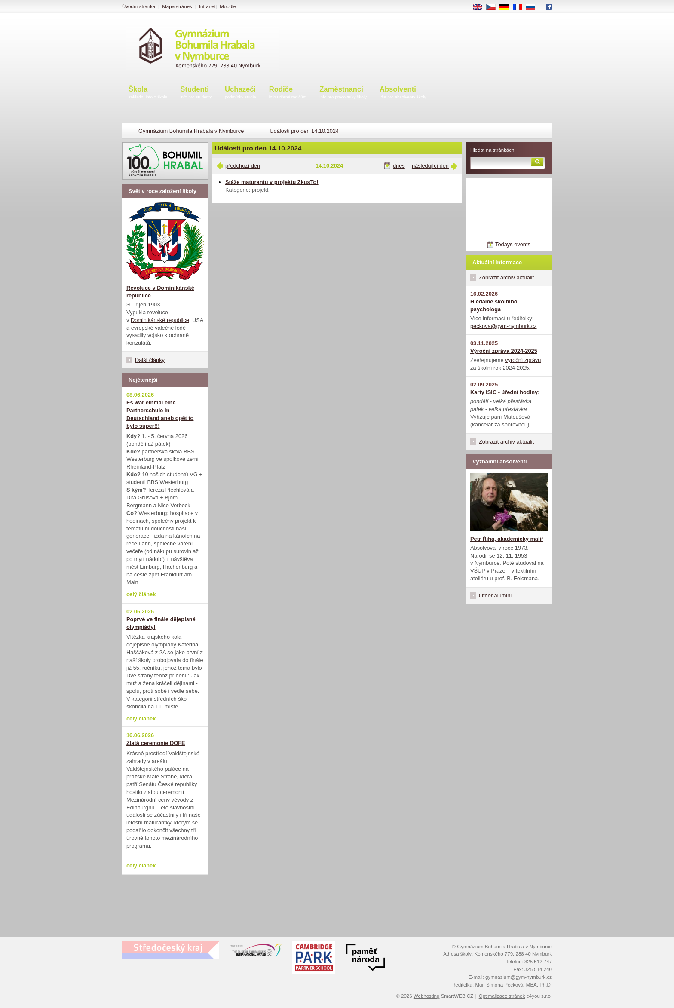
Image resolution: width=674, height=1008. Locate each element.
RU (533, 7)
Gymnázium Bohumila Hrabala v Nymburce (191, 131)
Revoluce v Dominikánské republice (160, 292)
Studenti (196, 93)
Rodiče (288, 93)
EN (480, 7)
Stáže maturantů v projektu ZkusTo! (272, 182)
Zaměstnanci (343, 93)
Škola (148, 93)
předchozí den (242, 165)
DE (507, 7)
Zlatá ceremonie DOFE (155, 743)
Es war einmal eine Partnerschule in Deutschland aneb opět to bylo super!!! (159, 414)
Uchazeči (240, 93)
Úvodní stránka (138, 6)
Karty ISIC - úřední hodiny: (504, 392)
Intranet (207, 6)
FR (520, 7)
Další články (150, 360)
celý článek (141, 594)
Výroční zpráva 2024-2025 (503, 351)
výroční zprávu (523, 360)
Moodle (228, 6)
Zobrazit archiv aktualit (506, 277)
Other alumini (495, 595)
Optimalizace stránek (502, 996)
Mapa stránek (177, 6)
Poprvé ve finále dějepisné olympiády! (161, 623)
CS (493, 7)
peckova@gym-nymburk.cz (503, 326)
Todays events (512, 244)
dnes (399, 165)
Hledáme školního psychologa (494, 305)
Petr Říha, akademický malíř (506, 539)
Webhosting (427, 996)
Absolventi (403, 93)
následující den (430, 165)
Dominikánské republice (160, 320)
